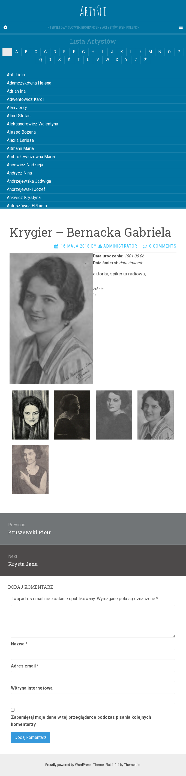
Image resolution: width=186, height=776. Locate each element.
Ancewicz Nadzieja (25, 164)
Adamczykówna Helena (29, 83)
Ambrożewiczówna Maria (31, 156)
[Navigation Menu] (180, 27)
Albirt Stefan (19, 115)
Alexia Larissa (20, 140)
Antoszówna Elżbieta (27, 205)
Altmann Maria (20, 148)
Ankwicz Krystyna (24, 197)
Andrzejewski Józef (26, 189)
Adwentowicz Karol (25, 99)
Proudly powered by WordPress (68, 765)
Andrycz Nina (19, 173)
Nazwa (19, 643)
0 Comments (162, 246)
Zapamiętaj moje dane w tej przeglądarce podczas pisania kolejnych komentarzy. (81, 721)
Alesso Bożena (21, 132)
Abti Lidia (16, 74)
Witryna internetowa (32, 688)
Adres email (25, 666)
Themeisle (132, 765)
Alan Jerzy (17, 107)
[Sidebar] (5, 27)
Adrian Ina (16, 91)
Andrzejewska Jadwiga (29, 181)
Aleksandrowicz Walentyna (32, 124)
